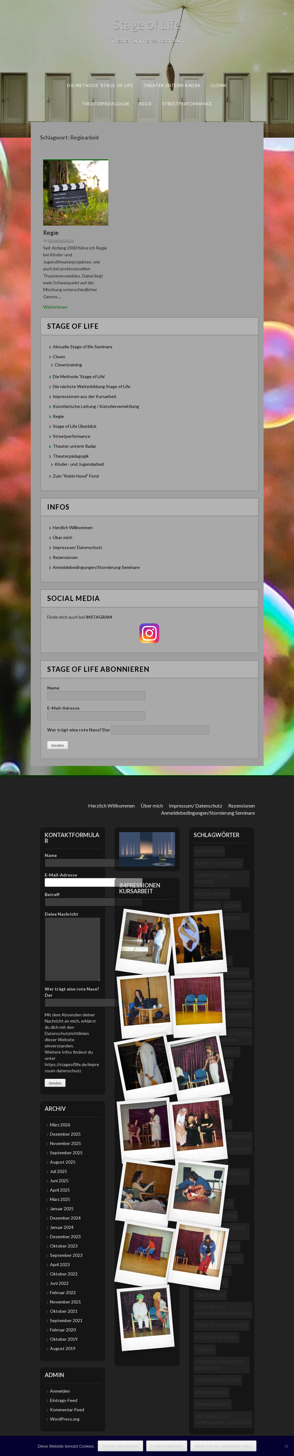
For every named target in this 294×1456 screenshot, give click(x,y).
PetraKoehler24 (61, 240)
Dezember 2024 (65, 1217)
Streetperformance (187, 103)
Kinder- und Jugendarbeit (79, 464)
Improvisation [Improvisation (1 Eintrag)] (231, 972)
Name (96, 691)
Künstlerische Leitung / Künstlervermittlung (96, 406)
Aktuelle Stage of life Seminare (82, 346)
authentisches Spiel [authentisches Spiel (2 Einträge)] (218, 863)
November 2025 (65, 1143)
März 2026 (60, 1124)
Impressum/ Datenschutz (77, 547)
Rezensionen (65, 557)
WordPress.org (64, 1419)
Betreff (73, 898)
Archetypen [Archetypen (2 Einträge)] (209, 851)
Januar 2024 (62, 1227)
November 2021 (65, 1301)
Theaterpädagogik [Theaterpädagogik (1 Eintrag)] (217, 1380)
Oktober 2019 (64, 1339)
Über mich (62, 537)
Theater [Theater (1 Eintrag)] (204, 1349)
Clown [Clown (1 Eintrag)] (232, 906)
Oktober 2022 (64, 1273)
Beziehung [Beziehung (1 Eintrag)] (207, 906)
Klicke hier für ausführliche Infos (223, 1446)
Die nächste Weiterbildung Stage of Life (91, 386)
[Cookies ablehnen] (286, 1446)
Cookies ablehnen (167, 1446)
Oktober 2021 (64, 1311)
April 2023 (60, 1264)
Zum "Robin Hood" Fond (76, 475)
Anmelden (60, 1391)
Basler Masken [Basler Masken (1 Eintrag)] (211, 893)
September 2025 (66, 1152)
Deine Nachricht (73, 917)
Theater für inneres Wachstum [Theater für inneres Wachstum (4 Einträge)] (218, 1365)
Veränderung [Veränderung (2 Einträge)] (211, 1392)
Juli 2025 (58, 1171)
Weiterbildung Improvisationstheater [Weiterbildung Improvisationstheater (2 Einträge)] (223, 1419)
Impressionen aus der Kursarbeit (84, 396)
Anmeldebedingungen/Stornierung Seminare (96, 567)
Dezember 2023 (65, 1236)
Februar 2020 (63, 1329)
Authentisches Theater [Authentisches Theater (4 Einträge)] (212, 878)
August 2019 (62, 1348)
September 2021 (66, 1320)
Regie (145, 103)
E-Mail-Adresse (96, 711)
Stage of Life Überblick (75, 426)
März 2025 (60, 1199)
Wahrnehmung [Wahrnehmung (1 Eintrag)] (212, 1404)
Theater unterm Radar (172, 85)
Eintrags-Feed (63, 1400)
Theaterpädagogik (105, 103)
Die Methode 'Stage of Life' (79, 376)
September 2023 (66, 1255)
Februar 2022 (63, 1292)
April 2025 (60, 1190)
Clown (218, 85)
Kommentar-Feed (67, 1409)
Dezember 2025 (65, 1134)
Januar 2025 (62, 1208)
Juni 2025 (59, 1180)
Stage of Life (147, 24)
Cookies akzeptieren (120, 1446)
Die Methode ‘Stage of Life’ (100, 85)
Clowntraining (68, 364)
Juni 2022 (59, 1283)
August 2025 (62, 1162)
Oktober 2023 (64, 1245)
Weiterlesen (55, 306)
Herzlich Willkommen (73, 527)
